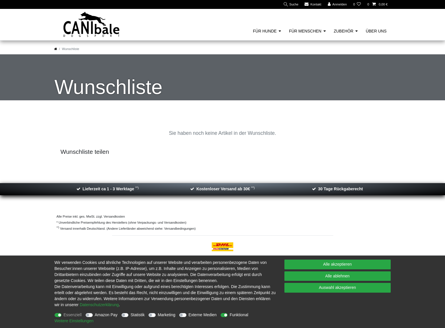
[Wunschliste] (357, 4)
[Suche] (290, 4)
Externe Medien (202, 314)
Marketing (166, 314)
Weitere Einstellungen (74, 321)
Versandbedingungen (179, 228)
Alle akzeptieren (337, 264)
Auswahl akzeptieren (337, 287)
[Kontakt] (313, 4)
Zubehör (343, 31)
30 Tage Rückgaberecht (340, 189)
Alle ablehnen (337, 276)
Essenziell (72, 314)
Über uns (376, 31)
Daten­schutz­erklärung (99, 304)
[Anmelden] (337, 4)
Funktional (239, 314)
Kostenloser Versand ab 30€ (226, 188)
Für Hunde (264, 31)
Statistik (137, 314)
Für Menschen (305, 31)
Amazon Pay (106, 314)
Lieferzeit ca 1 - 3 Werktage (110, 188)
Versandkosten (114, 216)
